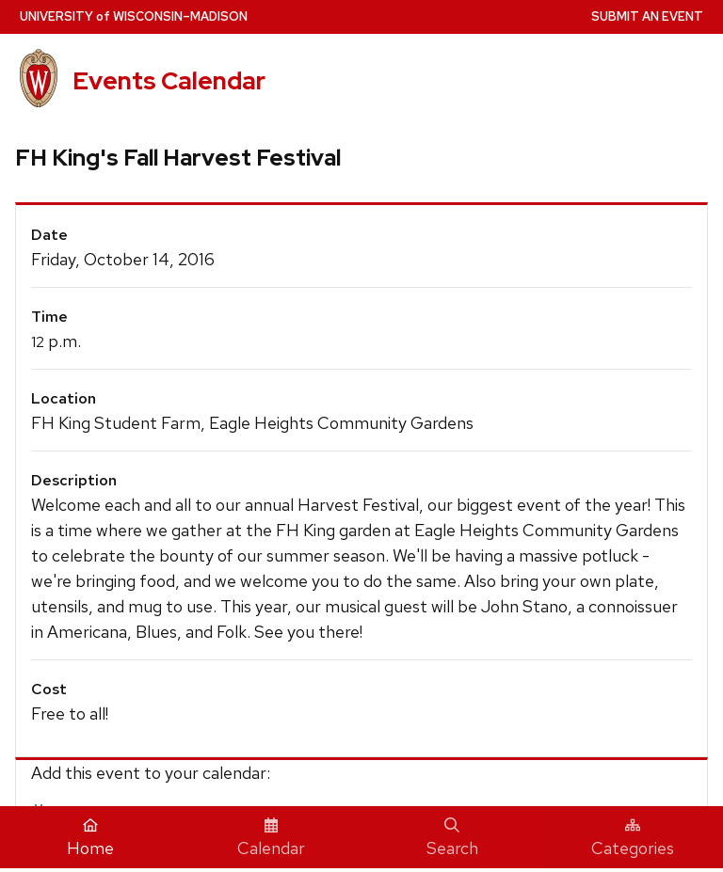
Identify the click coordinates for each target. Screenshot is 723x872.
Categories (632, 838)
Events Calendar (168, 81)
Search (452, 838)
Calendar (271, 838)
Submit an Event (647, 16)
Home (90, 838)
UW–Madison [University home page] (134, 16)
